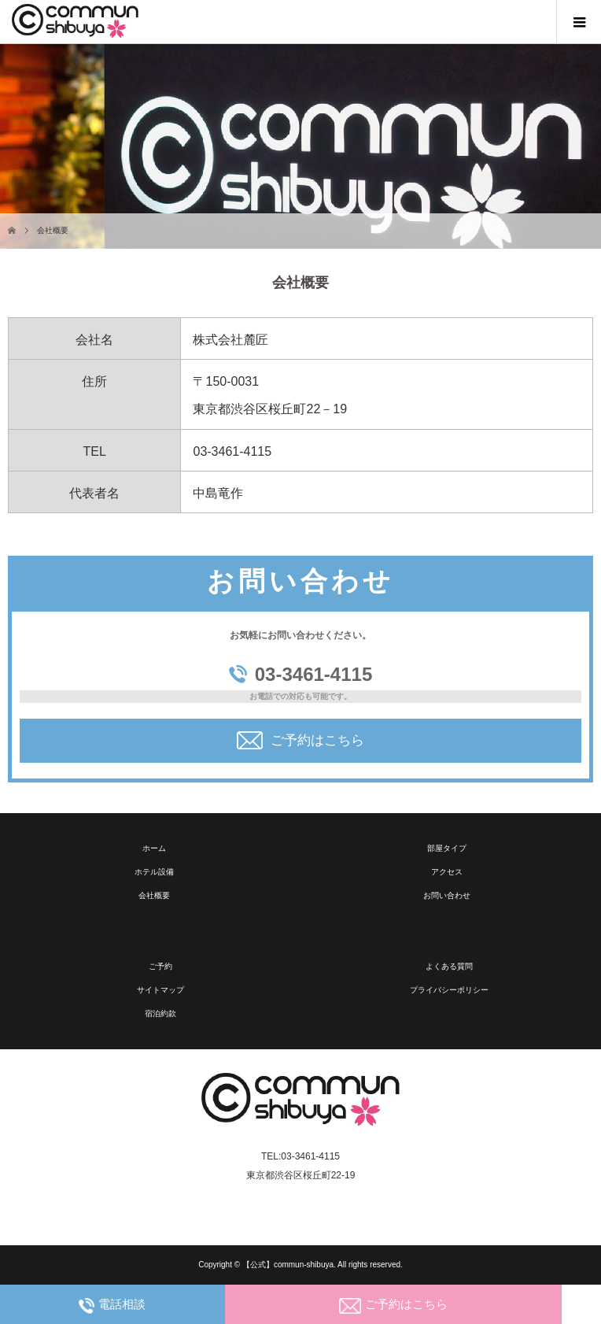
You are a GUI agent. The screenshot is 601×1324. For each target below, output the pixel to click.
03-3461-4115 (300, 674)
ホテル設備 (154, 871)
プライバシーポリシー (449, 990)
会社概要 (154, 895)
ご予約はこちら (300, 740)
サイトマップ (160, 990)
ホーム (154, 848)
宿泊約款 (160, 1013)
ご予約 (160, 966)
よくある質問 (449, 966)
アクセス (447, 871)
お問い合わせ (446, 895)
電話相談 (112, 1305)
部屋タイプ (446, 848)
